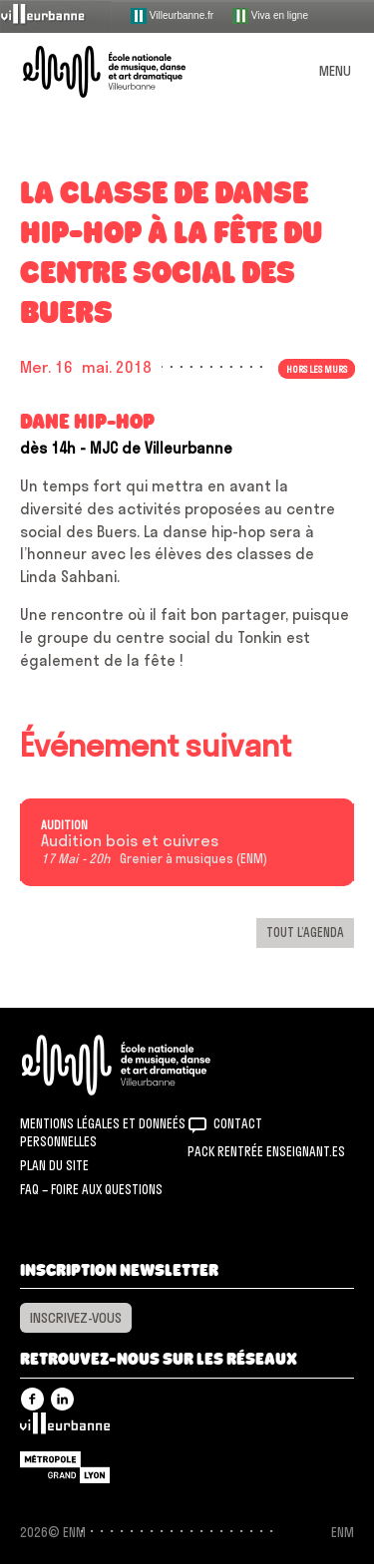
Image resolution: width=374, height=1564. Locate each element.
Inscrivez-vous (76, 1318)
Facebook (32, 1399)
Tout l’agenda (305, 932)
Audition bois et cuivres (129, 841)
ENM (142, 1065)
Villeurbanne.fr (172, 16)
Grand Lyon (65, 1467)
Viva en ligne (270, 16)
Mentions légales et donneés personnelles (103, 1132)
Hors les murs (316, 369)
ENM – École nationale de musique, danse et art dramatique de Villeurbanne (127, 72)
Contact (237, 1123)
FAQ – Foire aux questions (91, 1189)
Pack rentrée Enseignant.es (266, 1151)
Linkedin (62, 1399)
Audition (64, 825)
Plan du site (54, 1165)
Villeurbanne (65, 1428)
